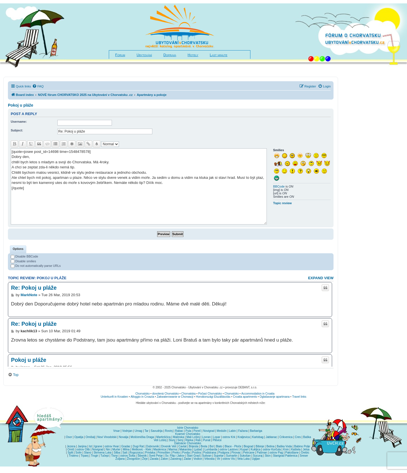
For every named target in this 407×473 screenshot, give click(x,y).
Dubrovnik (152, 446)
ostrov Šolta (127, 455)
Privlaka (150, 452)
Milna (126, 449)
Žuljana (120, 458)
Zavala (154, 458)
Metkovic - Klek (141, 449)
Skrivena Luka (102, 452)
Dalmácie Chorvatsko (187, 443)
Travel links (299, 396)
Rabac (179, 430)
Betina (270, 446)
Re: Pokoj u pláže (34, 288)
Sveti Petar (156, 455)
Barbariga (256, 430)
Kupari (244, 449)
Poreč (197, 430)
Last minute (218, 55)
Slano (87, 452)
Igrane (98, 446)
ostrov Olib (83, 449)
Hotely (193, 55)
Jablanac (271, 437)
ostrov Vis (228, 458)
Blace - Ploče (233, 446)
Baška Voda (284, 446)
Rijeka (189, 440)
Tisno (114, 455)
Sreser (304, 455)
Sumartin (231, 455)
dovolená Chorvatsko (165, 393)
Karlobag (257, 437)
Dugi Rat (138, 446)
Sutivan (206, 455)
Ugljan (256, 458)
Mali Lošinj (193, 437)
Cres (298, 437)
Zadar (187, 458)
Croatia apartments (245, 396)
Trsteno (73, 455)
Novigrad (209, 430)
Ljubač (198, 449)
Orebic (305, 452)
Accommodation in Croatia (257, 393)
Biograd (248, 446)
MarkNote (29, 295)
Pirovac (236, 452)
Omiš (71, 449)
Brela (204, 446)
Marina (172, 449)
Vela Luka (243, 458)
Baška (307, 437)
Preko (176, 452)
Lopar (216, 437)
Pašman (262, 452)
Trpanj (84, 455)
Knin (286, 449)
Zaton (164, 458)
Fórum (120, 55)
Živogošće (133, 458)
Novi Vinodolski (106, 437)
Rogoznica (136, 452)
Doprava (169, 55)
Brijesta (193, 446)
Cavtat (182, 446)
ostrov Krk (228, 437)
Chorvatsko (142, 393)
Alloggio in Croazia (142, 396)
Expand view (321, 278)
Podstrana (209, 452)
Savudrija (157, 430)
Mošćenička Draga (142, 437)
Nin (108, 449)
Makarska (185, 449)
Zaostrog (175, 458)
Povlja (186, 452)
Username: (19, 121)
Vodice (197, 458)
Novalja (123, 437)
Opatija (78, 437)
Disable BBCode (24, 256)
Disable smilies (23, 261)
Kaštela (295, 449)
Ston (268, 455)
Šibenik (142, 455)
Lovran (206, 437)
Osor (69, 437)
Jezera (71, 446)
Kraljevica (243, 437)
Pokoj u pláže (20, 105)
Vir (218, 458)
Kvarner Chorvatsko (187, 433)
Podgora (223, 452)
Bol (211, 446)
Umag (138, 430)
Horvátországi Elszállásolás (213, 396)
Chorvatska (188, 393)
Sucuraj (258, 455)
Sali (124, 452)
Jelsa (306, 449)
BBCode (279, 186)
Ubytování (144, 55)
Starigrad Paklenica (285, 455)
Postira (196, 452)
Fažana (243, 430)
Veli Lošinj (160, 440)
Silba (117, 452)
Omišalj (90, 437)
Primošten (163, 452)
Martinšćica (163, 437)
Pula (188, 430)
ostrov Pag (276, 452)
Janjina (82, 446)
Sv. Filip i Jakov (175, 455)
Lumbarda (211, 449)
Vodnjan (127, 430)
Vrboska (209, 458)
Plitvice (217, 440)
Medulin (222, 430)
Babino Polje (302, 446)
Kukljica (255, 449)
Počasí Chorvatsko (210, 393)
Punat (206, 440)
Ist (90, 446)
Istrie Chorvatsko (187, 427)
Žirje (145, 458)
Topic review (282, 203)
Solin (78, 452)
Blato (219, 446)
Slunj (172, 440)
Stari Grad (193, 455)
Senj (180, 440)
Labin (232, 430)
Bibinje (260, 446)
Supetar (219, 455)
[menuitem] (38, 86)
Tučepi (104, 455)
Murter (116, 449)
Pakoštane (291, 452)
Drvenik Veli (168, 446)
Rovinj (169, 430)
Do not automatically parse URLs (36, 265)
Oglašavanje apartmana (274, 396)
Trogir (94, 455)
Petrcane (248, 452)
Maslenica (159, 449)
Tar (146, 430)
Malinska (178, 437)
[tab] (18, 249)
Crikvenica (286, 437)
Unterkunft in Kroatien (114, 396)
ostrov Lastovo (229, 449)
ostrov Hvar (112, 446)
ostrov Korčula (272, 449)
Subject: (17, 130)
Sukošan (245, 455)
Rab (198, 440)
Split (70, 452)
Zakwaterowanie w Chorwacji (175, 396)
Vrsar (116, 430)
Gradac (126, 446)
